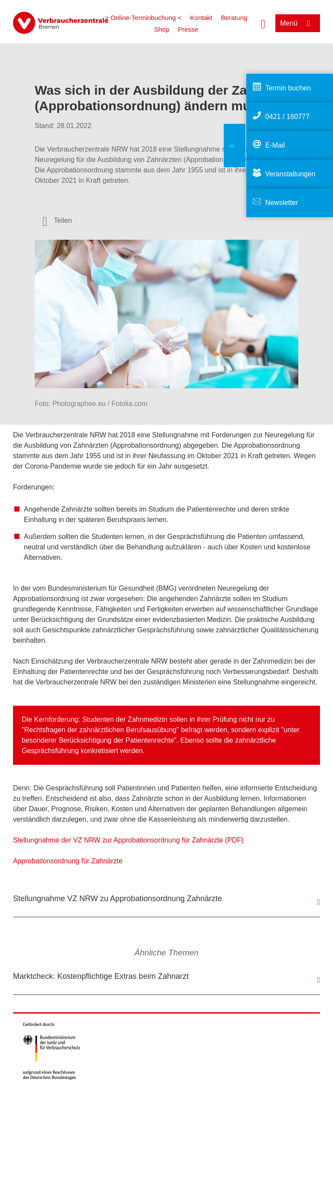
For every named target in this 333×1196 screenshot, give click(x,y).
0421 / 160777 (287, 116)
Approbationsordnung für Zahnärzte (68, 861)
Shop (161, 29)
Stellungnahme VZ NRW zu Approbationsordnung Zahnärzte (117, 898)
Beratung (234, 17)
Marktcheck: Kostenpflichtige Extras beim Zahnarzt (101, 976)
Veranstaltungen (290, 174)
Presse (188, 29)
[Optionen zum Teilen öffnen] (57, 221)
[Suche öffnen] (263, 23)
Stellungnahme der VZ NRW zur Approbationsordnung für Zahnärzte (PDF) (128, 840)
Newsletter (281, 202)
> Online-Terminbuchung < (143, 17)
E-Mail (275, 145)
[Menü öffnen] (297, 23)
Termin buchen (288, 88)
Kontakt (201, 17)
